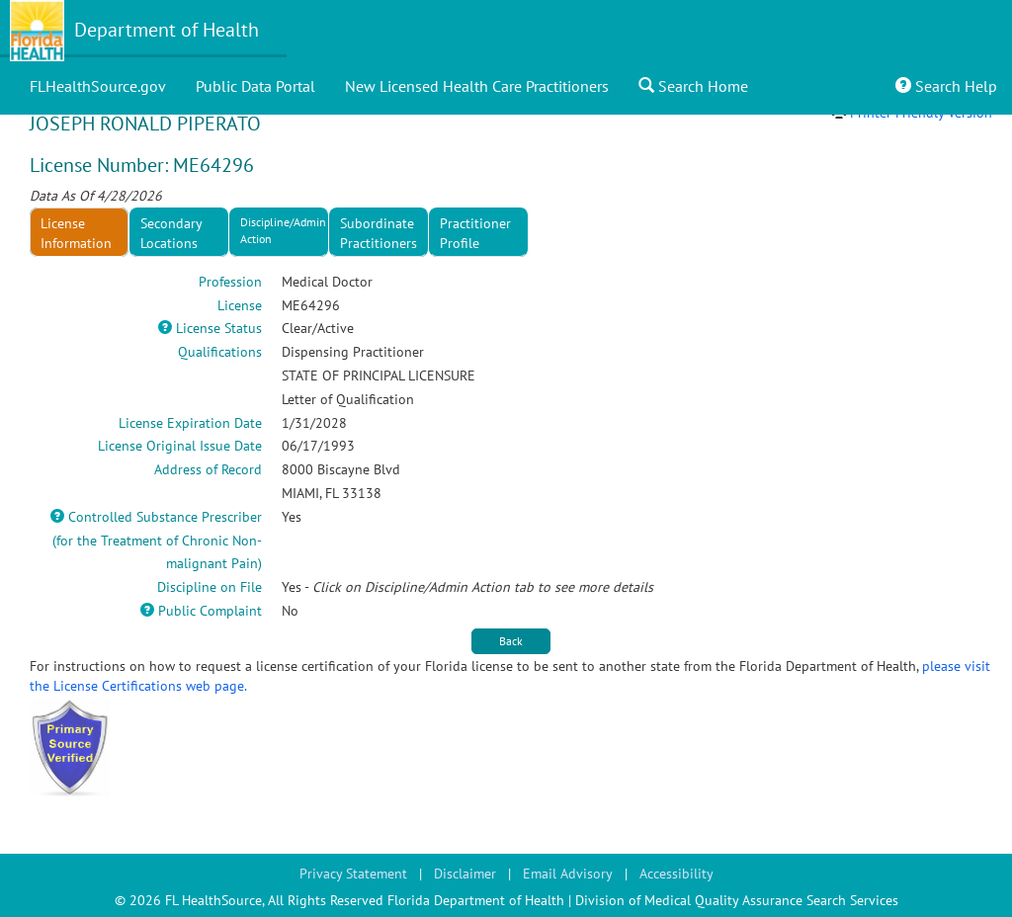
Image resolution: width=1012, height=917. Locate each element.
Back (511, 640)
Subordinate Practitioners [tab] (378, 233)
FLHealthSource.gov (98, 86)
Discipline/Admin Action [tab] (283, 230)
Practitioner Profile (475, 233)
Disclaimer (465, 873)
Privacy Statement (353, 873)
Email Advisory (568, 873)
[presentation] (479, 232)
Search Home (693, 86)
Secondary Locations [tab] (171, 233)
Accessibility (676, 873)
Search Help (946, 86)
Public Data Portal (255, 86)
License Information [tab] (76, 233)
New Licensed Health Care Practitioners (477, 86)
